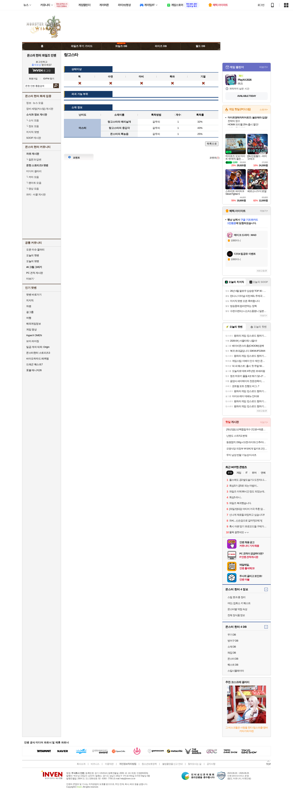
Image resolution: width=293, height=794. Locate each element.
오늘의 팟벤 (32, 261)
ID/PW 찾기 (48, 79)
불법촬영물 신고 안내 (172, 764)
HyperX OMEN (34, 335)
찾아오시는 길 (194, 764)
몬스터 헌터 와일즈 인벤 (41, 55)
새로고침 (261, 271)
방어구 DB (233, 640)
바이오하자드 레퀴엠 (37, 358)
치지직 (30, 300)
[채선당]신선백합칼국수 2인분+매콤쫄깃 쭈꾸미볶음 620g (247, 429)
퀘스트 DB (233, 664)
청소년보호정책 (149, 764)
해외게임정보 (33, 323)
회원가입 (33, 79)
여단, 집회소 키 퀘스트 (239, 603)
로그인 (261, 5)
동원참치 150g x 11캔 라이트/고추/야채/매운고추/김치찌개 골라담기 (247, 442)
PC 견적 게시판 (34, 273)
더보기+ (263, 67)
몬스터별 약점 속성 (237, 609)
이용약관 (109, 764)
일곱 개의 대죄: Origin (37, 347)
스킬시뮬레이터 (236, 670)
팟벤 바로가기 (33, 294)
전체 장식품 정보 (236, 615)
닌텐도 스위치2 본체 (236, 435)
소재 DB (232, 646)
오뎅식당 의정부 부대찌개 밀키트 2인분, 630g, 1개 (247, 448)
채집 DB (232, 652)
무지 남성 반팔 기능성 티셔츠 (241, 455)
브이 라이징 (32, 341)
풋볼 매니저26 (34, 370)
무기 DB (232, 634)
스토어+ (264, 109)
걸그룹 (30, 312)
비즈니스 (95, 764)
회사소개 (81, 764)
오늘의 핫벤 (32, 255)
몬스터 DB (233, 658)
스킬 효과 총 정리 (236, 597)
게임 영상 (31, 329)
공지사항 (211, 764)
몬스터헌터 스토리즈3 (38, 353)
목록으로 (212, 143)
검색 (56, 85)
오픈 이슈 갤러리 (35, 249)
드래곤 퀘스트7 (34, 364)
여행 (28, 318)
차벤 (28, 306)
